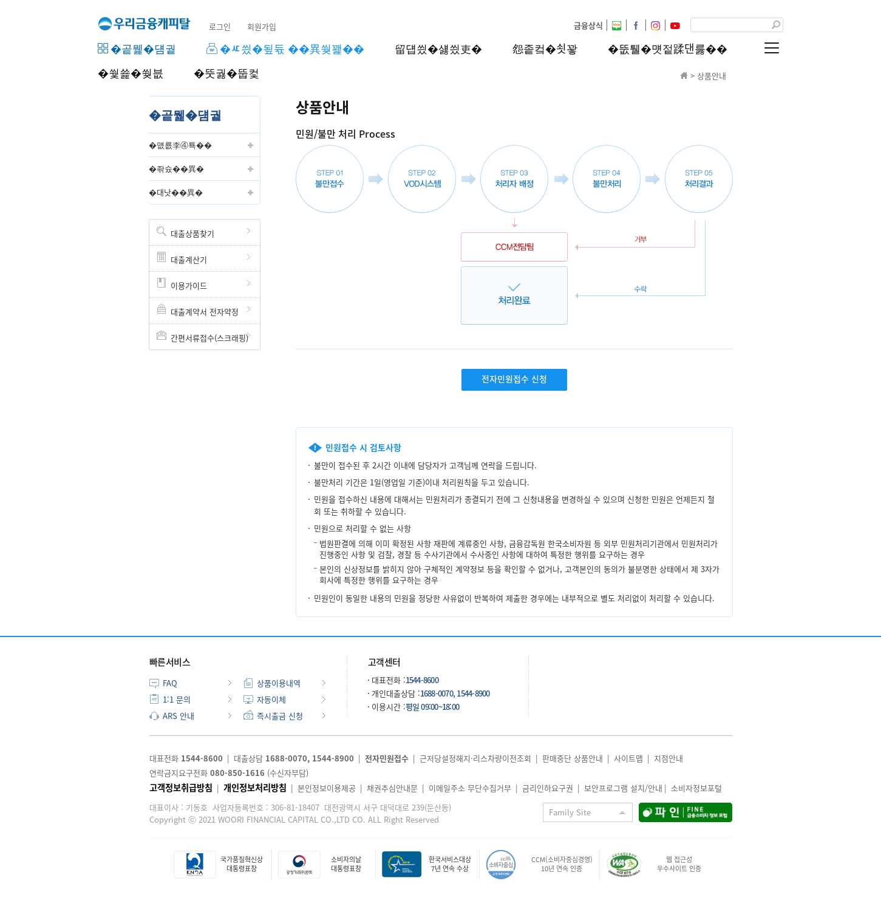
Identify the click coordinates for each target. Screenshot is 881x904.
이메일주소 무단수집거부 (470, 788)
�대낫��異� (176, 192)
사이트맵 (628, 758)
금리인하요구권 (547, 788)
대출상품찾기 (192, 233)
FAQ (170, 683)
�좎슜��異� (176, 168)
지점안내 (668, 758)
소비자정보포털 (696, 788)
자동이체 (271, 699)
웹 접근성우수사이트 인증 (679, 863)
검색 (776, 25)
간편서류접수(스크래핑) (209, 337)
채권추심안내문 (392, 788)
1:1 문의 (177, 699)
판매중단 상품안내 (572, 758)
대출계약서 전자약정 (205, 311)
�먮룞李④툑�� (180, 144)
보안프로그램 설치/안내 (623, 788)
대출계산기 (189, 259)
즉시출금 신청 (280, 715)
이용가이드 (189, 285)
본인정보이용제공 (327, 788)
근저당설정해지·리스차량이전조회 (475, 758)
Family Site (570, 812)
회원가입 (261, 26)
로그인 (220, 26)
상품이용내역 (279, 683)
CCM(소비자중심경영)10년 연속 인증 (562, 863)
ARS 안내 (178, 715)
